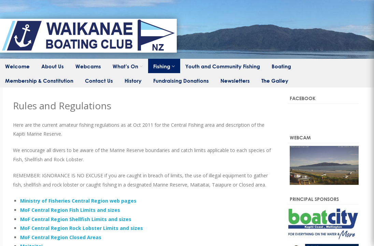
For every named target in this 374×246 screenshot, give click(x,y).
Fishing (161, 66)
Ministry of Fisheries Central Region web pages (78, 200)
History (133, 81)
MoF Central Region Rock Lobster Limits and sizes (81, 228)
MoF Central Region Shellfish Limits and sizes (75, 219)
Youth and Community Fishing (222, 66)
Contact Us (99, 81)
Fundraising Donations (181, 81)
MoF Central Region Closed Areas (60, 237)
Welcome (17, 66)
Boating (281, 66)
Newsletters (235, 81)
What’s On (125, 66)
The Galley (274, 81)
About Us (52, 66)
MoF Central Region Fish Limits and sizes (70, 210)
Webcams (88, 66)
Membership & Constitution (39, 81)
